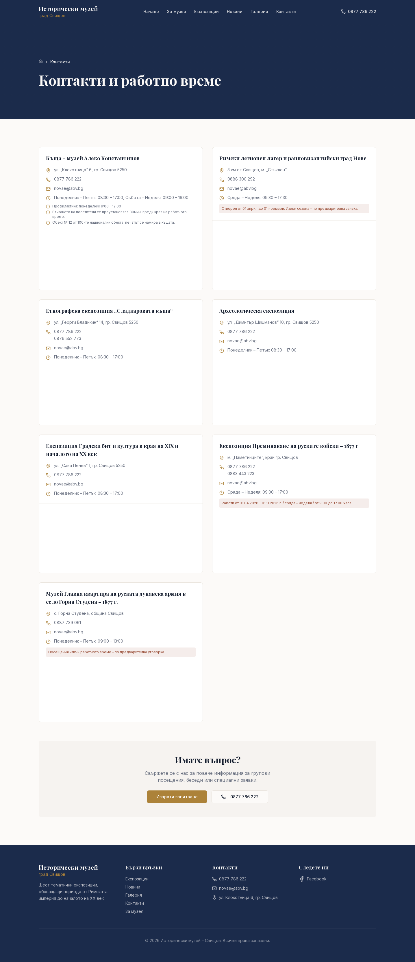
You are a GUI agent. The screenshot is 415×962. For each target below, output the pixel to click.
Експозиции (206, 11)
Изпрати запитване (177, 796)
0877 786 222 (67, 178)
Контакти (286, 11)
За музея (176, 11)
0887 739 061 (67, 622)
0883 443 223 (240, 473)
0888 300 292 (241, 178)
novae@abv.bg (68, 188)
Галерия (259, 11)
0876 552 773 (67, 338)
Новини (234, 11)
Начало (151, 11)
